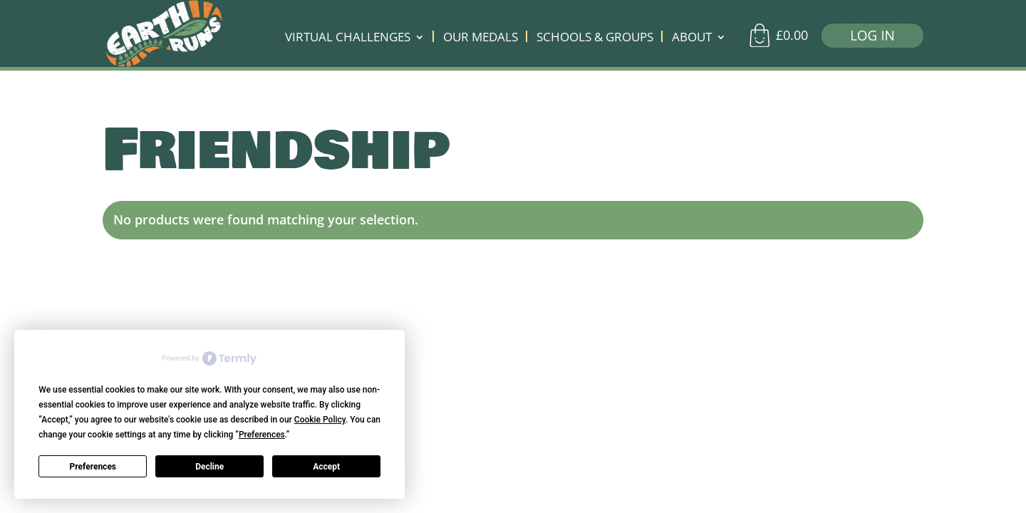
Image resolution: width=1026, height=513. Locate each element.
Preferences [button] (262, 435)
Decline (209, 467)
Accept (326, 467)
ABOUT (692, 38)
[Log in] (867, 39)
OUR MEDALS (480, 38)
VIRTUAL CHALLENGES (347, 38)
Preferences (93, 467)
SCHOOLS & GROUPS (595, 38)
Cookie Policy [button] (320, 420)
